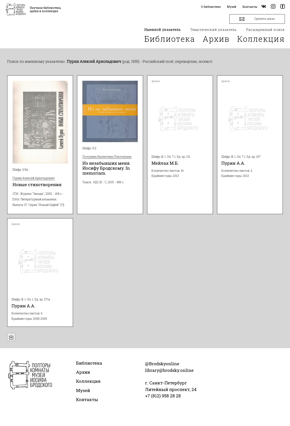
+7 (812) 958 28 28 (163, 396)
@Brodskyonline (162, 363)
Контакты (87, 399)
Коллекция (261, 39)
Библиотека (169, 39)
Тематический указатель (213, 29)
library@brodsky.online (169, 370)
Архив (216, 39)
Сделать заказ (257, 19)
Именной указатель (162, 29)
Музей (83, 390)
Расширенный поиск (265, 29)
